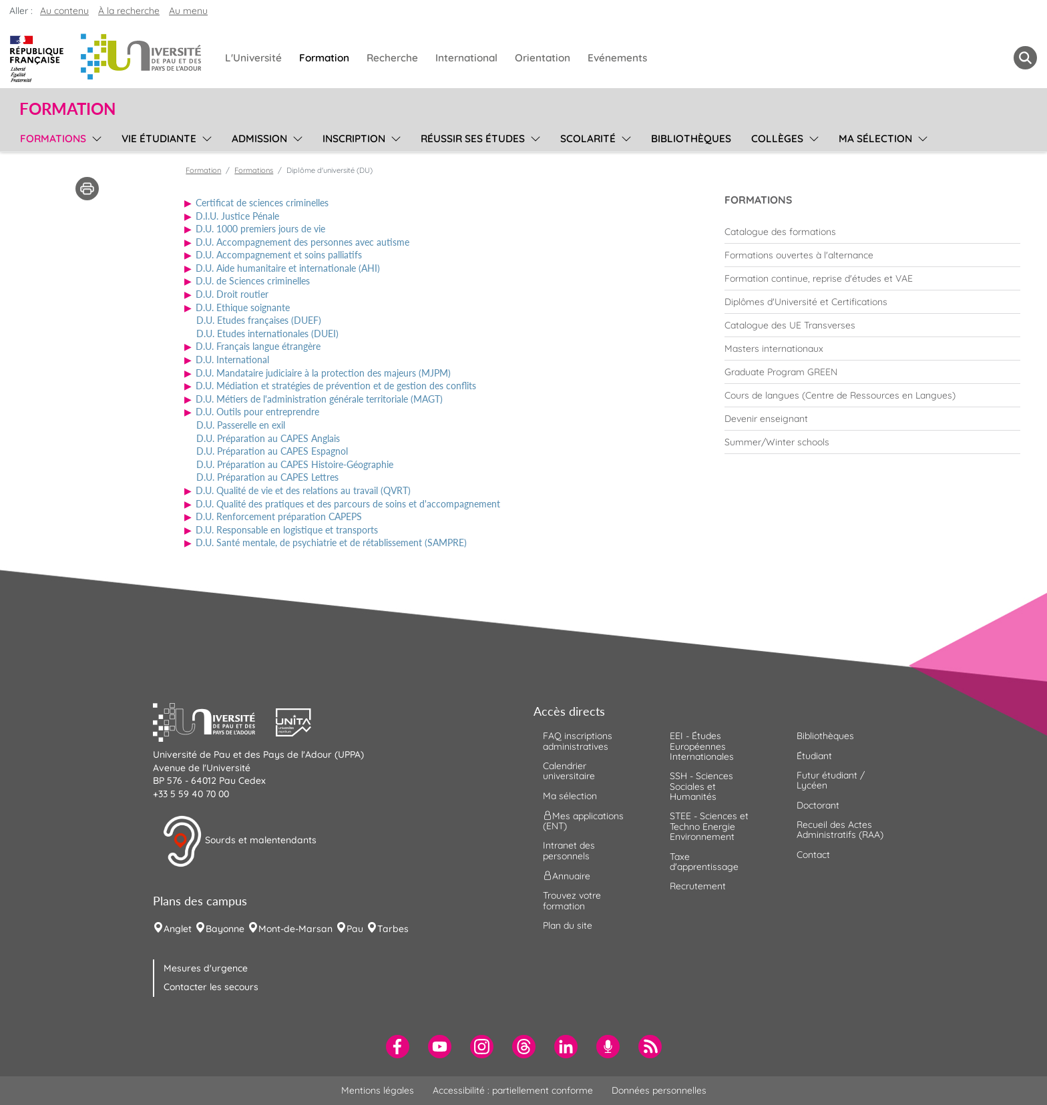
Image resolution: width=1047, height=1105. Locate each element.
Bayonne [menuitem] (225, 929)
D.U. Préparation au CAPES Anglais (268, 438)
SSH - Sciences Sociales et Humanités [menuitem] (701, 786)
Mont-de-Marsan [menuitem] (295, 929)
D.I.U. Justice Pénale (237, 216)
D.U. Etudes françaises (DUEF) (258, 320)
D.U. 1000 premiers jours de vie (260, 228)
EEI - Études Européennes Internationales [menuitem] (702, 746)
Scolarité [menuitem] (588, 138)
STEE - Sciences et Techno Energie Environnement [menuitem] (709, 826)
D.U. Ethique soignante (243, 307)
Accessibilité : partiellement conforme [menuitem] (513, 1090)
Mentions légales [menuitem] (377, 1090)
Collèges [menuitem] (777, 138)
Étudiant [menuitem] (814, 756)
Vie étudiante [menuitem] (159, 138)
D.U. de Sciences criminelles (253, 280)
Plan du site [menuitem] (567, 925)
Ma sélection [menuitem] (875, 138)
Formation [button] (67, 108)
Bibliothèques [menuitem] (691, 138)
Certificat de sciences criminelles (262, 202)
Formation (203, 170)
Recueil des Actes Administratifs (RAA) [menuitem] (840, 830)
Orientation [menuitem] (542, 57)
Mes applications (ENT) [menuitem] (583, 821)
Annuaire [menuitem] (566, 876)
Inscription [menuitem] (354, 138)
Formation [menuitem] (324, 57)
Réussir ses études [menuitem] (473, 138)
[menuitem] (872, 232)
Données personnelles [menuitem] (659, 1090)
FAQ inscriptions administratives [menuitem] (577, 741)
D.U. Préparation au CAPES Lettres (267, 477)
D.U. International (232, 359)
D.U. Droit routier (232, 294)
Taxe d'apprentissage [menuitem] (704, 862)
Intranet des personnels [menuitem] (569, 850)
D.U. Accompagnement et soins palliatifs (279, 254)
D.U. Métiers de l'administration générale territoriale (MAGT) (319, 399)
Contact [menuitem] (813, 855)
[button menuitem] (1025, 57)
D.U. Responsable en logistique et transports (287, 529)
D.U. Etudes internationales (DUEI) (267, 333)
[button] (214, 721)
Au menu (188, 11)
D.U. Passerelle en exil (240, 425)
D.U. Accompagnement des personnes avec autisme (302, 242)
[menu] (94, 137)
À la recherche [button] (129, 11)
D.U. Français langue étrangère (258, 346)
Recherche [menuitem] (392, 57)
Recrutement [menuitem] (698, 886)
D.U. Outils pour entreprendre (257, 411)
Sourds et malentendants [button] (239, 841)
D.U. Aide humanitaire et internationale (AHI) (288, 268)
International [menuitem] (466, 57)
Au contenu (64, 11)
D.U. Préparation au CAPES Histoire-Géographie (294, 464)
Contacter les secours (211, 987)
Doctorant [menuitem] (818, 805)
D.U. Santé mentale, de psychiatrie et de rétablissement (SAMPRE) (331, 542)
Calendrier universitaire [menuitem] (569, 771)
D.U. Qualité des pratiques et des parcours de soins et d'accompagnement (348, 503)
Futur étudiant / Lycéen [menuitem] (831, 780)
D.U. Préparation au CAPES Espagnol (272, 451)
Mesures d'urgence (206, 968)
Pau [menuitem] (355, 929)
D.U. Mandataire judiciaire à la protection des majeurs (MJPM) (323, 373)
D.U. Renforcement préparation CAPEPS (279, 516)
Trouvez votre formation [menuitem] (572, 900)
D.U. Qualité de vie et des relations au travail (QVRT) (303, 490)
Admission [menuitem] (259, 138)
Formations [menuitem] (53, 138)
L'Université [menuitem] (253, 57)
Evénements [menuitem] (617, 57)
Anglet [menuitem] (178, 929)
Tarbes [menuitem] (393, 929)
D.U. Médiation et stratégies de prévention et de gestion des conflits (336, 385)
